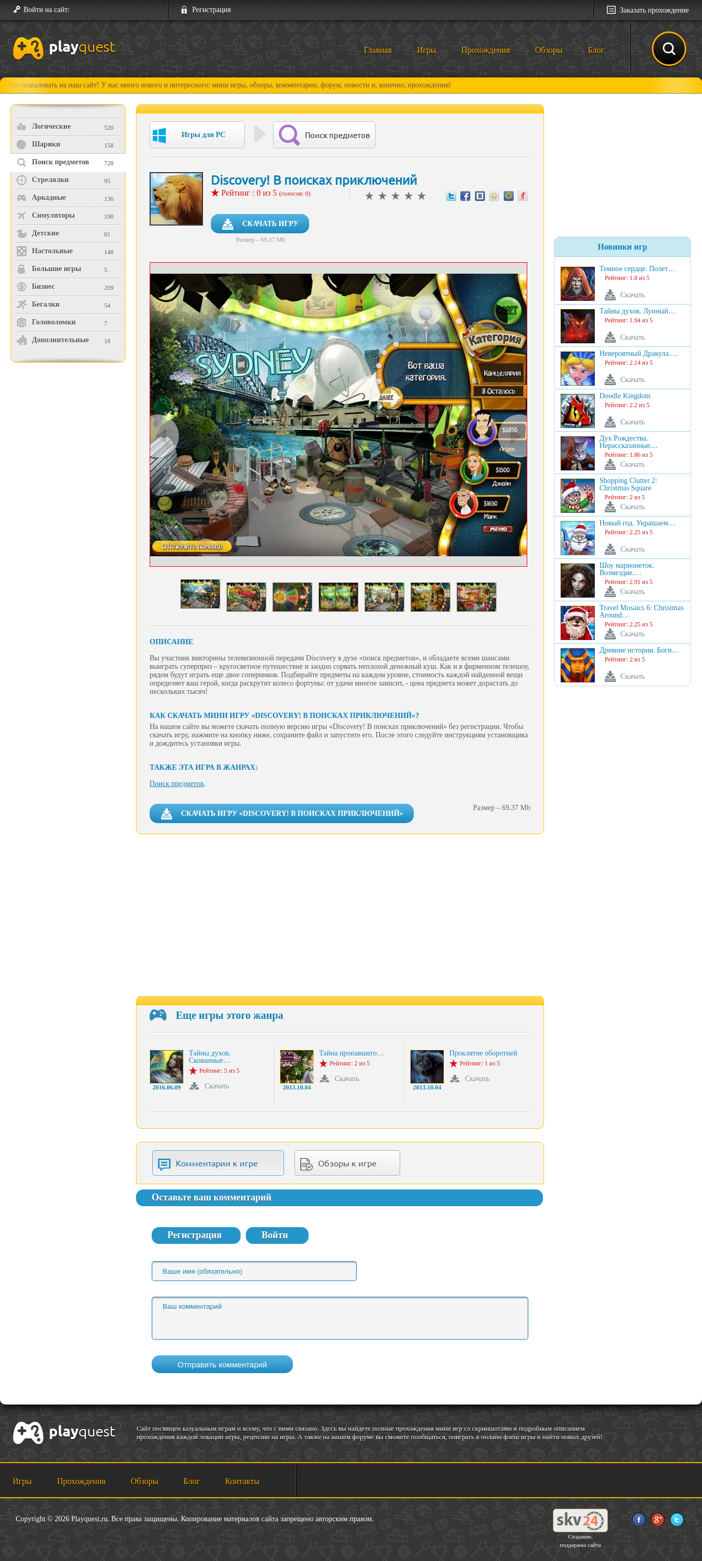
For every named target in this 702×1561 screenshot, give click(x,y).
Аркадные (41, 198)
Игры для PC (189, 135)
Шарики (38, 144)
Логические (43, 126)
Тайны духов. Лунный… (637, 311)
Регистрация (211, 10)
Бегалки (38, 304)
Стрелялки (42, 180)
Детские (37, 233)
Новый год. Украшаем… (637, 523)
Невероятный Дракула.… (638, 353)
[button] (81, 10)
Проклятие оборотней (483, 1053)
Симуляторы (45, 215)
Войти (275, 1235)
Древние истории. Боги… (639, 650)
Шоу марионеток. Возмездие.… (626, 569)
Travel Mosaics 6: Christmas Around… (641, 611)
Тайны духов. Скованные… (210, 1057)
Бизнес (35, 287)
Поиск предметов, (178, 784)
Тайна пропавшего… (351, 1053)
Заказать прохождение (654, 10)
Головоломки (46, 322)
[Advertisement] (69, 453)
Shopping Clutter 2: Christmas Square (628, 484)
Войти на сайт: (47, 10)
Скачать (217, 1086)
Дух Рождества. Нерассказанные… (628, 442)
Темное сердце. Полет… (637, 269)
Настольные (44, 251)
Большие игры (48, 269)
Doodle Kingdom (625, 396)
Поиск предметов (52, 162)
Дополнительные (52, 340)
